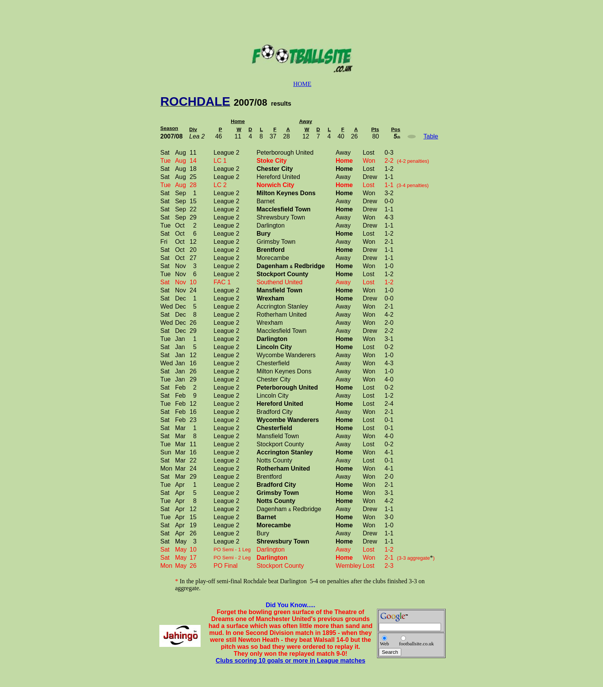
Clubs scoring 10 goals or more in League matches (290, 660)
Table (431, 136)
